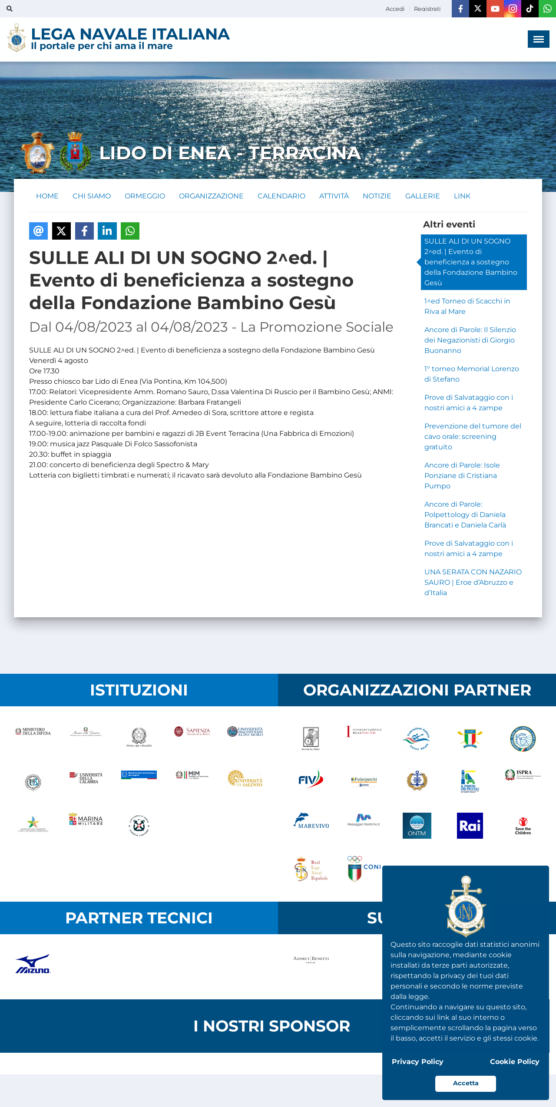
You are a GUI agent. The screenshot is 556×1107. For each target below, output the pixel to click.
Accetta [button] (466, 1083)
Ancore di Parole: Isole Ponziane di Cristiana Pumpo (462, 475)
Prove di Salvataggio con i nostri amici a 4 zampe (468, 402)
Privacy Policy (417, 1062)
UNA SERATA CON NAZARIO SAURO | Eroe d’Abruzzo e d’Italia (473, 582)
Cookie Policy (514, 1062)
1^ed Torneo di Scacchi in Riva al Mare (467, 306)
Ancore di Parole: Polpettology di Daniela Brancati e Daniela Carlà (465, 514)
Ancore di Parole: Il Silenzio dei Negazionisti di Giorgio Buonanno (470, 340)
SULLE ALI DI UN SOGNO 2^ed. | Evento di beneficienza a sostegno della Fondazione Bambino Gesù (470, 262)
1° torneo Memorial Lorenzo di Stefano (471, 374)
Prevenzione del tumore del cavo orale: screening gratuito (472, 436)
